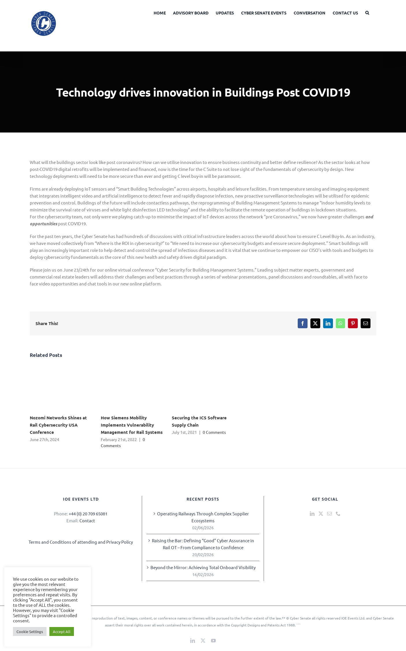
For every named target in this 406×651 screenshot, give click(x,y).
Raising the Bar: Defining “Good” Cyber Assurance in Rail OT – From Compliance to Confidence (203, 544)
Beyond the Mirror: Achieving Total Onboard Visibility (203, 567)
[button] (367, 12)
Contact (87, 520)
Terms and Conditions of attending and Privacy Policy (81, 542)
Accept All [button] (61, 631)
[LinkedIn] (312, 513)
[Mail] (329, 513)
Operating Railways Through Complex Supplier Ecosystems (203, 517)
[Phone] (338, 513)
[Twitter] (321, 513)
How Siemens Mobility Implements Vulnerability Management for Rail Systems (132, 425)
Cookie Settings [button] (29, 631)
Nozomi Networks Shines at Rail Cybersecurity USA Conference (58, 425)
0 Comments (214, 432)
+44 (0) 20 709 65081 (88, 513)
